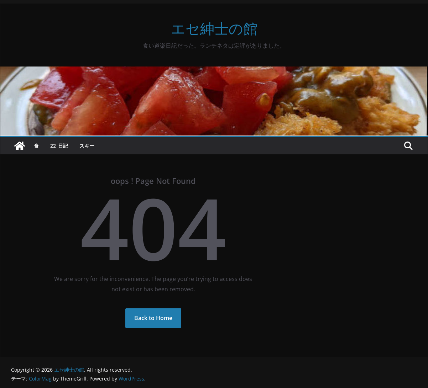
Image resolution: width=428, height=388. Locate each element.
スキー (86, 145)
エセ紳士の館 (214, 28)
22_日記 (59, 145)
